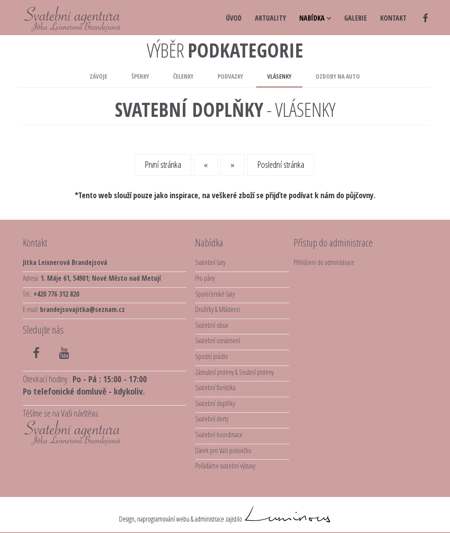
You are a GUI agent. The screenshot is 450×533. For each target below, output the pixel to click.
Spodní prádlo (211, 356)
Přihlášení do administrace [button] (324, 262)
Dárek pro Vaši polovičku (223, 450)
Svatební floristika (215, 387)
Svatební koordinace (219, 434)
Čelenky (183, 76)
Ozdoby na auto (338, 76)
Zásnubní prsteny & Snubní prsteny (234, 372)
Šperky (140, 76)
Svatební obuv (211, 325)
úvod (234, 18)
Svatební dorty (212, 419)
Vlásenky (279, 76)
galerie (355, 18)
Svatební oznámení (217, 340)
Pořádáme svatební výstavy (225, 466)
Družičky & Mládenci (217, 309)
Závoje (98, 76)
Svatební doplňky (215, 403)
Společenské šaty (215, 294)
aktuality (270, 18)
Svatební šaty (210, 262)
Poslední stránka (280, 164)
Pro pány (205, 278)
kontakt (393, 18)
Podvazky (230, 76)
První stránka (163, 164)
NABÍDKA (315, 18)
